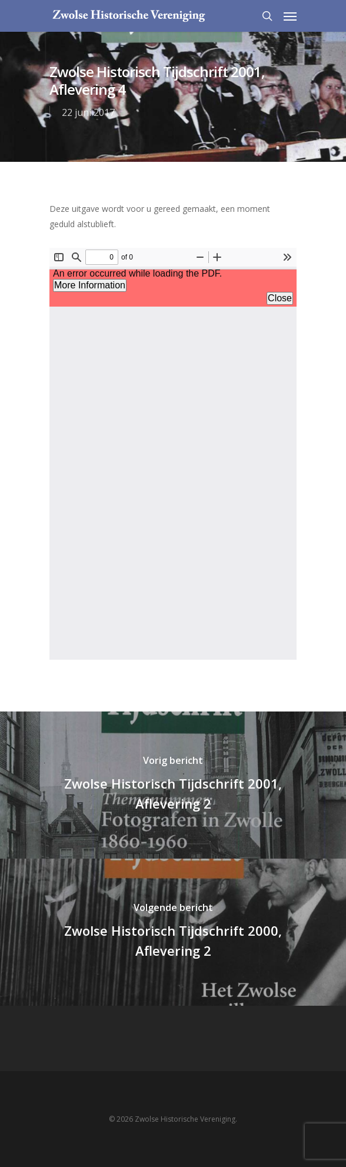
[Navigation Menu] (290, 16)
